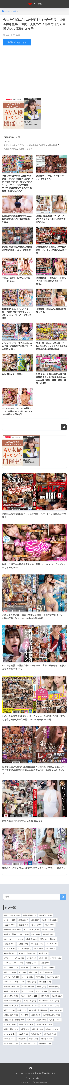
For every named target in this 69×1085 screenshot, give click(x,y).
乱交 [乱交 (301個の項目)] (40, 977)
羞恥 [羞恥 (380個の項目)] (45, 963)
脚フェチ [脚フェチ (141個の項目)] (50, 1034)
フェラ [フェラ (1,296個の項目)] (37, 925)
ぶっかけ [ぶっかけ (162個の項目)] (10, 1024)
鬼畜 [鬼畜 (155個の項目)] (25, 1029)
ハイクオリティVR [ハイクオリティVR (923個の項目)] (14, 939)
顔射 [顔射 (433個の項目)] (43, 958)
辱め (15, 149)
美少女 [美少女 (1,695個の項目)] (10, 925)
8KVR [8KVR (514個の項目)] (50, 948)
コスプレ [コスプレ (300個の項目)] (53, 977)
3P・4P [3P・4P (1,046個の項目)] (47, 930)
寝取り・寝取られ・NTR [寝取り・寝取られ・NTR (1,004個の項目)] (16, 934)
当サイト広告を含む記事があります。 (41, 1073)
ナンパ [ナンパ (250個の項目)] (28, 991)
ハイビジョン (21, 145)
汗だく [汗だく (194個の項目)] (9, 1010)
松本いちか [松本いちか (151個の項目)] (52, 1029)
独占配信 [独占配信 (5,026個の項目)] (46, 915)
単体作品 (34, 145)
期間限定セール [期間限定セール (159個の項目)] (44, 1024)
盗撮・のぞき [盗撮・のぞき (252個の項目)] (12, 991)
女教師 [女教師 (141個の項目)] (36, 1034)
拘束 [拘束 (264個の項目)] (42, 986)
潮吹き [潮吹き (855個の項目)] (9, 944)
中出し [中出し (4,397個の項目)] (10, 920)
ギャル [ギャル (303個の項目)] (28, 977)
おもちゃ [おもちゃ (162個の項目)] (55, 1020)
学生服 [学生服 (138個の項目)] (9, 1039)
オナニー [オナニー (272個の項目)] (28, 986)
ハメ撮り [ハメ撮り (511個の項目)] (10, 953)
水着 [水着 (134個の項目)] (22, 1039)
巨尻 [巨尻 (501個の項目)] (43, 953)
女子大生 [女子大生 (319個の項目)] (46, 972)
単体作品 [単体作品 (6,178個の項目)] (30, 915)
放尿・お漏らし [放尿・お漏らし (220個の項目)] (30, 996)
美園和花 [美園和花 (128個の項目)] (45, 1043)
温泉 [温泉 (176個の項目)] (36, 1015)
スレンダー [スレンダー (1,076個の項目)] (32, 930)
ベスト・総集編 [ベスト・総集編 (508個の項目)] (28, 953)
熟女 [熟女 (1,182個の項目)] (50, 925)
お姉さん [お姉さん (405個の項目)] (32, 963)
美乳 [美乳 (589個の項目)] (38, 948)
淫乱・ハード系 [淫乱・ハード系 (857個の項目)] (48, 939)
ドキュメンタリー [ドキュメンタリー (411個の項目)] (14, 963)
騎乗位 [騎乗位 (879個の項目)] (31, 939)
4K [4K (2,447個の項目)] (35, 920)
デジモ (8, 145)
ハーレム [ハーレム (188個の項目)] (56, 1010)
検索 (64, 427)
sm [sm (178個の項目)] (25, 1015)
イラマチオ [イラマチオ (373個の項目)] (11, 967)
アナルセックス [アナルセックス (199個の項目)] (30, 1005)
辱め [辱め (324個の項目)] (33, 972)
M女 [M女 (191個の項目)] (22, 1010)
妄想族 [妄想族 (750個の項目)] (23, 944)
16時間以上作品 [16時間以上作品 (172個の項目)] (52, 1015)
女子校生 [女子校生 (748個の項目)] (37, 944)
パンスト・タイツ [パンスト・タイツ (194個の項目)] (50, 1005)
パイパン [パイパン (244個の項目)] (41, 991)
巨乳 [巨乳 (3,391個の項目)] (23, 920)
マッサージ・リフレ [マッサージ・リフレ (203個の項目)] (49, 1001)
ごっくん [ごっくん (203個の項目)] (30, 1001)
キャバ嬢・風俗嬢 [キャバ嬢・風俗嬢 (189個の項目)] (38, 1010)
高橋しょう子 (26, 149)
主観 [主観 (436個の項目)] (32, 958)
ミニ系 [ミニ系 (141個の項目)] (23, 1034)
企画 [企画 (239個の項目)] (55, 991)
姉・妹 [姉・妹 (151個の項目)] (37, 1029)
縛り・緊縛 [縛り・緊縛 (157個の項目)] (11, 1029)
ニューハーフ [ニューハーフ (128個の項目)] (29, 1043)
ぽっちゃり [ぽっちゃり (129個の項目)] (11, 1043)
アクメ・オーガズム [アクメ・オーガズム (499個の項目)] (14, 958)
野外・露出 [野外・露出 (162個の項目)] (26, 1024)
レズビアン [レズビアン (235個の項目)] (11, 996)
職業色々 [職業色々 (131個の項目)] (47, 1039)
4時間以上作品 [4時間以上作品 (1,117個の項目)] (13, 930)
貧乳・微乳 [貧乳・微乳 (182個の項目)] (11, 1015)
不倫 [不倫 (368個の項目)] (37, 967)
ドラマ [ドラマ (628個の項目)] (9, 948)
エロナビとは (17, 1073)
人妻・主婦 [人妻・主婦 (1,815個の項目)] (50, 920)
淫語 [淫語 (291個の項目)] (32, 982)
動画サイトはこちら (17, 42)
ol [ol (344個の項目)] (23, 972)
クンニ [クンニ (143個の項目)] (9, 1034)
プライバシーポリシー (34, 1078)
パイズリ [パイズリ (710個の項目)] (51, 944)
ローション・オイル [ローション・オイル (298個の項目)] (14, 982)
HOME (34, 1067)
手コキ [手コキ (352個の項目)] (49, 967)
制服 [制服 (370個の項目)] (25, 967)
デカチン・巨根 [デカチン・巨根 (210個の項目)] (13, 1001)
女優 (18, 137)
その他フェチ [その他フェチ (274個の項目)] (12, 986)
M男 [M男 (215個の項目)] (45, 996)
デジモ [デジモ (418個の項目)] (56, 958)
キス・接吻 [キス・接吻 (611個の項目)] (24, 948)
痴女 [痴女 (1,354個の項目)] (23, 925)
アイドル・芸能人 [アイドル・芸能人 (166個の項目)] (37, 1020)
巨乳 (44, 145)
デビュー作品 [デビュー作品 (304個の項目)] (12, 977)
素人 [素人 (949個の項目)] (36, 934)
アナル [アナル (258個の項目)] (54, 986)
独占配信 (53, 145)
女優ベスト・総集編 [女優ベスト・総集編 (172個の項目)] (14, 1020)
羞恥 (7, 149)
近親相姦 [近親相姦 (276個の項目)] (45, 982)
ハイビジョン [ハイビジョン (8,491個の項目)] (12, 915)
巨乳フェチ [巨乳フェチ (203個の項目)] (11, 1005)
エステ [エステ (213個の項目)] (57, 996)
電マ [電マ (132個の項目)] (34, 1039)
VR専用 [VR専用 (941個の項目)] (49, 934)
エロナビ (35, 4)
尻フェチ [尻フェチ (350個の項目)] (10, 972)
